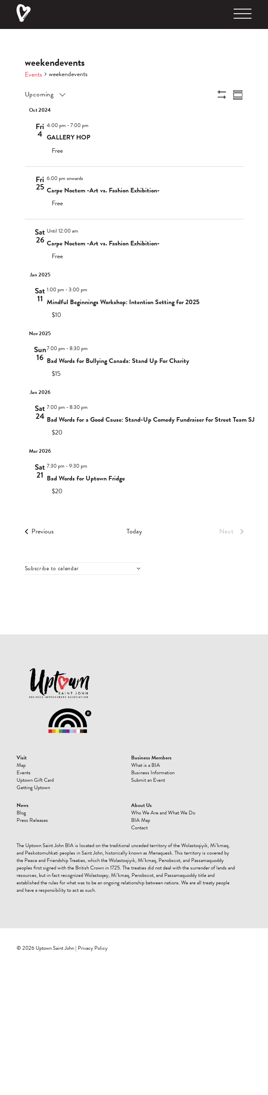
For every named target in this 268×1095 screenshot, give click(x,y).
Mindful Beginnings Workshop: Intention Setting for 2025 (123, 302)
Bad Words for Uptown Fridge (86, 478)
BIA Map (140, 820)
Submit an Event (148, 780)
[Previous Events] (39, 531)
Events (33, 74)
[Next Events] (231, 531)
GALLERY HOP (68, 137)
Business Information (153, 772)
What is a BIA (145, 765)
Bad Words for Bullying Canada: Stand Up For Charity (118, 361)
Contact (139, 828)
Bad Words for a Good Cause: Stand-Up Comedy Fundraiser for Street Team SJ (151, 420)
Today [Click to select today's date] (134, 531)
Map (21, 765)
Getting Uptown (33, 787)
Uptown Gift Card (35, 780)
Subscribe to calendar (52, 569)
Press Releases (32, 820)
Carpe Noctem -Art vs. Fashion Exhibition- (103, 190)
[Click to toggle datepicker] (45, 94)
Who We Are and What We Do (163, 813)
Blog (21, 813)
